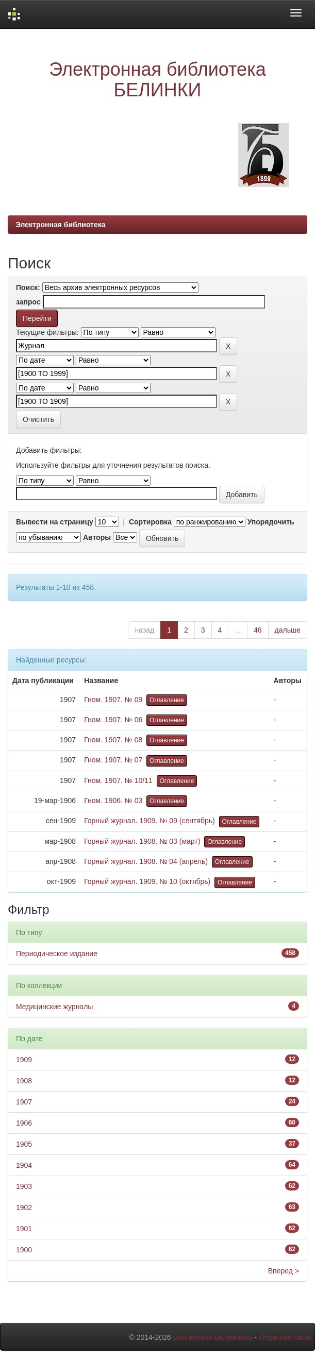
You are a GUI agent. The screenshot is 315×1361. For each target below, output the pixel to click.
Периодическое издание (56, 953)
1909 (24, 1060)
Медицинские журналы (54, 1006)
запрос (28, 302)
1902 (24, 1207)
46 (258, 630)
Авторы (97, 537)
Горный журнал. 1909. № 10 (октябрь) (147, 881)
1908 (24, 1081)
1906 (24, 1123)
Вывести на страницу (54, 522)
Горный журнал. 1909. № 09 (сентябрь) (149, 820)
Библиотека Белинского (212, 1337)
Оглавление (167, 700)
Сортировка (150, 522)
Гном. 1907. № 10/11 (118, 780)
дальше (288, 630)
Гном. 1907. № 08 (113, 740)
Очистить (38, 419)
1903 (24, 1186)
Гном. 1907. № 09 (113, 699)
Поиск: (28, 287)
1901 (24, 1228)
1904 (24, 1165)
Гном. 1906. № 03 (113, 800)
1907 (24, 1102)
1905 (24, 1144)
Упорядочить (270, 522)
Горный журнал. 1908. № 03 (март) (142, 841)
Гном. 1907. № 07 (113, 760)
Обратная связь (285, 1337)
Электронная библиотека (60, 224)
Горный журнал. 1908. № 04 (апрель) (146, 861)
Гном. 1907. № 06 (113, 720)
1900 (24, 1250)
